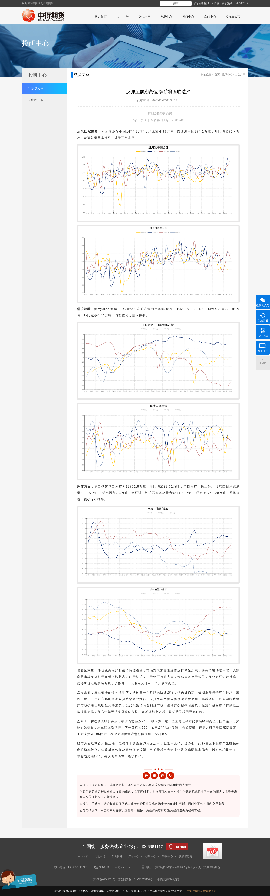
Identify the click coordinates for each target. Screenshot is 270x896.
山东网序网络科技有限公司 (200, 891)
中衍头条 (37, 100)
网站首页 (101, 16)
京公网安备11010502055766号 (135, 879)
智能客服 (201, 3)
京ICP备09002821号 (104, 879)
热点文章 (37, 88)
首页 (217, 74)
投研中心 (227, 74)
